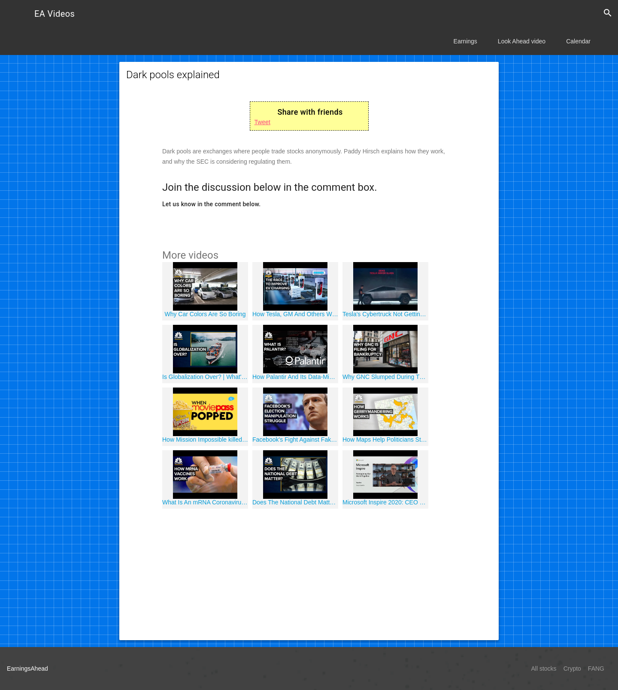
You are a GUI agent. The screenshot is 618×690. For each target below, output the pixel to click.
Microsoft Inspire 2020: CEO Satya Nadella (385, 502)
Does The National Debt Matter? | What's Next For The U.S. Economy (295, 502)
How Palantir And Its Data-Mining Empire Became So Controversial (295, 376)
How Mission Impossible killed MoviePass (205, 439)
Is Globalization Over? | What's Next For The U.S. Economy (205, 376)
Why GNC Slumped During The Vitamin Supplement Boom (385, 376)
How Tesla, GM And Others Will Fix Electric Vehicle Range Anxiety (295, 314)
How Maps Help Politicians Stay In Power (385, 439)
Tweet (262, 122)
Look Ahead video (521, 41)
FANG (596, 668)
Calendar (578, 41)
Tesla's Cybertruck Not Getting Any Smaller (385, 314)
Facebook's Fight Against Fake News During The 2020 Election (295, 439)
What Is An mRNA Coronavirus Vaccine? (205, 502)
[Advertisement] (309, 573)
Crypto (572, 668)
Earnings (465, 41)
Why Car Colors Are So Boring (204, 314)
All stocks (544, 668)
